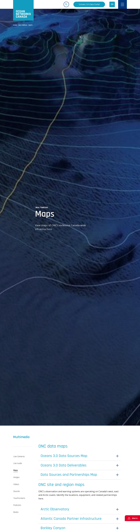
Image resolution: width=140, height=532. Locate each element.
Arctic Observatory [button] (58, 514)
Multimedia (22, 25)
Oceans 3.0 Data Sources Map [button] (68, 457)
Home (15, 25)
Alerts (132, 518)
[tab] (22, 456)
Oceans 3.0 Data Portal (89, 4)
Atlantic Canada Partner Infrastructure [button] (77, 525)
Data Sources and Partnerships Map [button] (74, 478)
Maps (31, 25)
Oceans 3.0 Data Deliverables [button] (68, 467)
